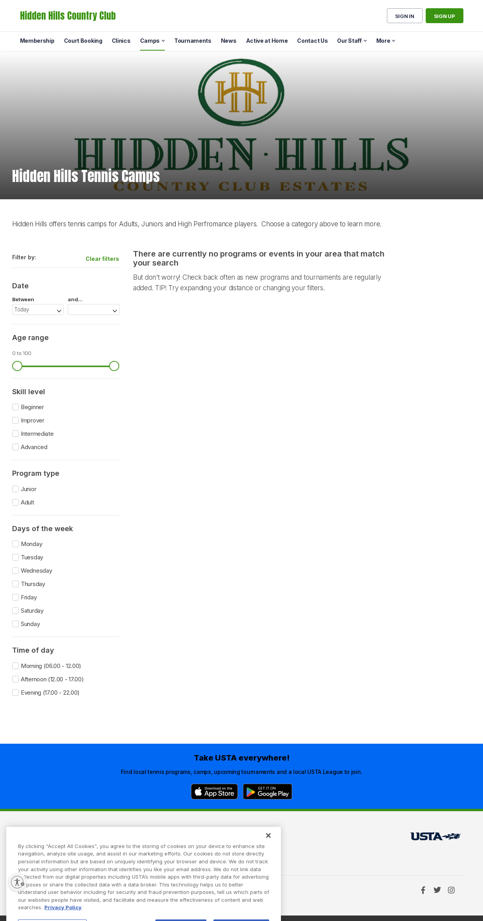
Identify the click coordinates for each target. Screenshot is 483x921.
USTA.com (232, 838)
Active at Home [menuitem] (267, 40)
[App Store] (214, 791)
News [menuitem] (229, 40)
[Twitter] (437, 890)
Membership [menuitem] (37, 40)
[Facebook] (423, 890)
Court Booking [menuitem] (83, 40)
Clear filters (102, 258)
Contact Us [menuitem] (312, 40)
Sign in (404, 16)
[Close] (268, 854)
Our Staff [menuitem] (349, 40)
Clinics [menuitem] (121, 40)
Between (23, 299)
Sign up (444, 16)
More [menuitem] (383, 40)
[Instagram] (451, 890)
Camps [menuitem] (150, 40)
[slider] (17, 366)
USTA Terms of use (146, 838)
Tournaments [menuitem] (192, 40)
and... (75, 299)
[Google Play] (267, 791)
